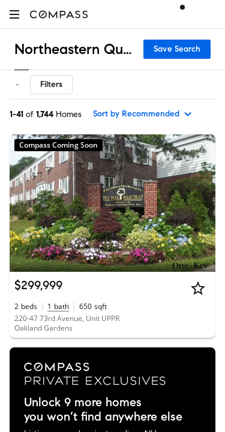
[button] (14, 14)
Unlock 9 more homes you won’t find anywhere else (103, 409)
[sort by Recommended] (143, 114)
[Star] (198, 288)
